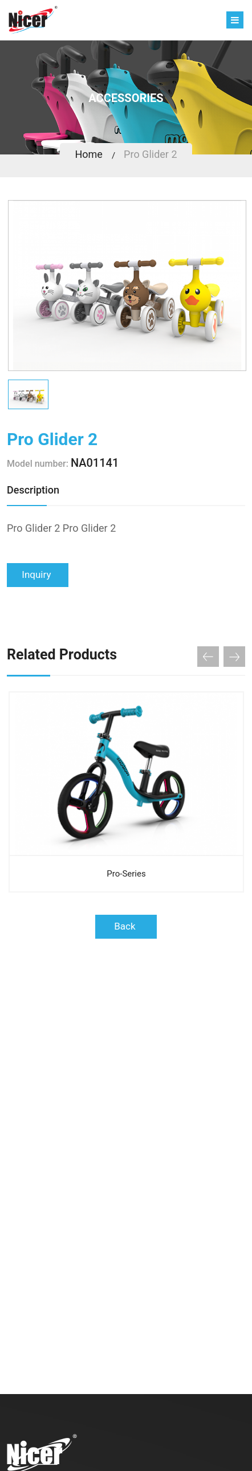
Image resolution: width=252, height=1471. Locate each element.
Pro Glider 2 (150, 154)
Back (126, 926)
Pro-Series (126, 874)
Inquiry (37, 574)
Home (88, 154)
